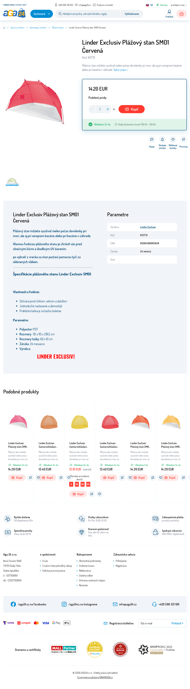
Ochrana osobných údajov (92, 580)
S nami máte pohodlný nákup (57, 565)
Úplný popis (120, 69)
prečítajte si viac (178, 5)
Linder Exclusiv (148, 227)
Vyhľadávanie (132, 13)
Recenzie (83, 585)
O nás (45, 561)
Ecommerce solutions (88, 677)
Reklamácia (85, 570)
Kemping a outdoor (38, 27)
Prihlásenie (121, 561)
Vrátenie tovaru (87, 565)
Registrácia (121, 565)
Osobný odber (86, 575)
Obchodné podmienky (90, 561)
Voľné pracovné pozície (53, 570)
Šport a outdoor (18, 27)
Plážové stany (58, 27)
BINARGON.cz (106, 677)
